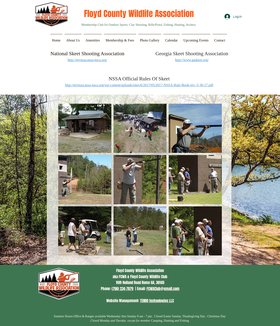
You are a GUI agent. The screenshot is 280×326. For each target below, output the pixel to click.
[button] (73, 38)
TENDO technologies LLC (157, 301)
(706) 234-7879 (122, 289)
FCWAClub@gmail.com (163, 289)
